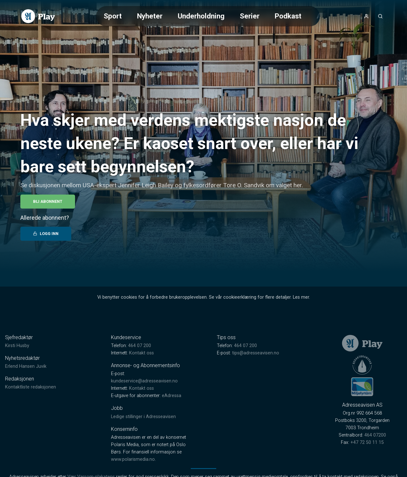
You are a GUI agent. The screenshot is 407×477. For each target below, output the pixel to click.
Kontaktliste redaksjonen (30, 387)
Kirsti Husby (17, 345)
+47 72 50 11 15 (367, 442)
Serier (249, 16)
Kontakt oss (141, 353)
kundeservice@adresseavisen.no (144, 381)
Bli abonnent (47, 201)
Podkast (288, 16)
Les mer (301, 297)
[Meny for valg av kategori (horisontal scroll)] (208, 16)
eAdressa (171, 395)
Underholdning (201, 16)
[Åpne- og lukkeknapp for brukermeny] (366, 16)
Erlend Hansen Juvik (25, 366)
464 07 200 (139, 345)
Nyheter (149, 16)
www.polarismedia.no (133, 459)
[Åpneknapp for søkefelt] (380, 16)
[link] (38, 16)
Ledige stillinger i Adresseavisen (143, 416)
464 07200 (375, 435)
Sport (113, 16)
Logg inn (46, 233)
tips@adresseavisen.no (255, 353)
